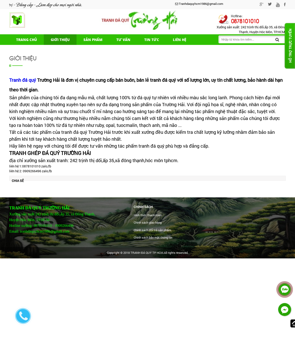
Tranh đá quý (22, 80)
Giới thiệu (60, 39)
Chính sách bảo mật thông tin (153, 237)
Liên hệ (179, 39)
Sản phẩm (93, 39)
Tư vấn (123, 39)
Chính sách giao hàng (148, 222)
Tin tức (151, 39)
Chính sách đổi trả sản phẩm (152, 230)
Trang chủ (26, 39)
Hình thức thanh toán (148, 215)
